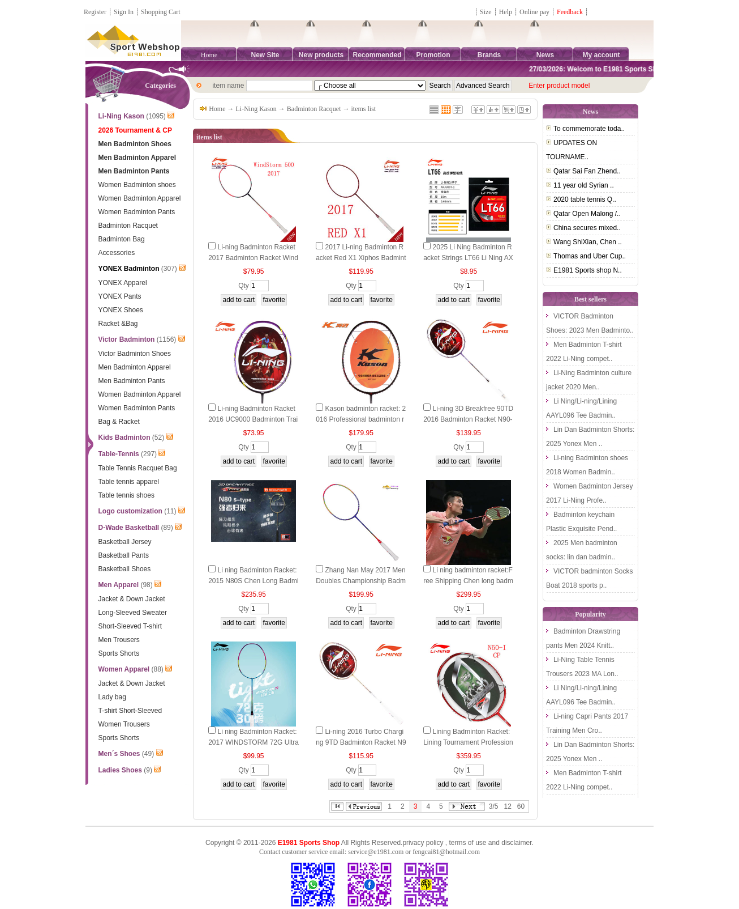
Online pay (534, 12)
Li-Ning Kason (256, 109)
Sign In (124, 12)
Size (486, 12)
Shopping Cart (161, 12)
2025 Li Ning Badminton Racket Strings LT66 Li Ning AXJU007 (468, 258)
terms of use (467, 843)
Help (505, 12)
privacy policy (422, 843)
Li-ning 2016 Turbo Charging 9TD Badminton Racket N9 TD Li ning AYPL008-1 (361, 742)
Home (209, 55)
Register (95, 12)
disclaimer (516, 843)
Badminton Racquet (314, 109)
